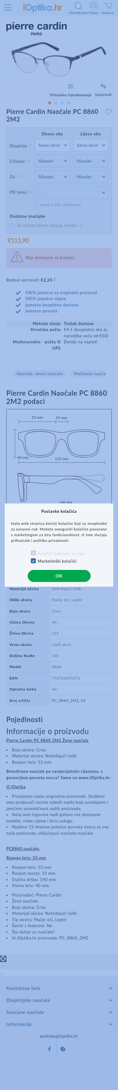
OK (58, 575)
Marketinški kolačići (57, 561)
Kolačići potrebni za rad (61, 553)
